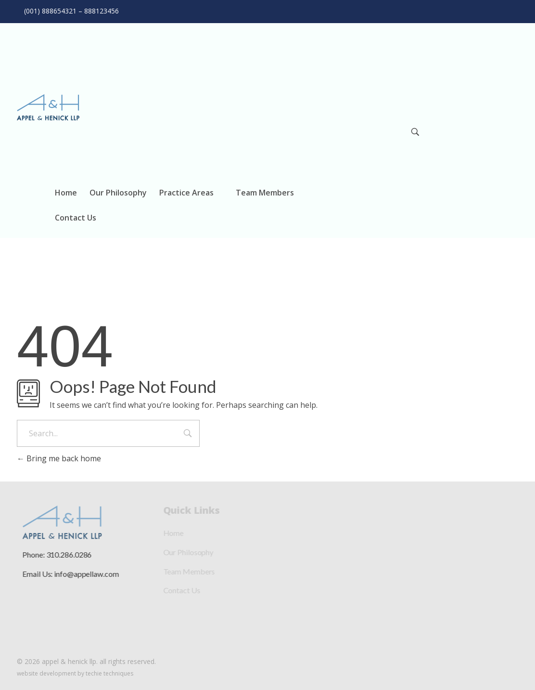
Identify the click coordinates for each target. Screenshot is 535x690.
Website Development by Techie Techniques (75, 673)
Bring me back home (59, 458)
